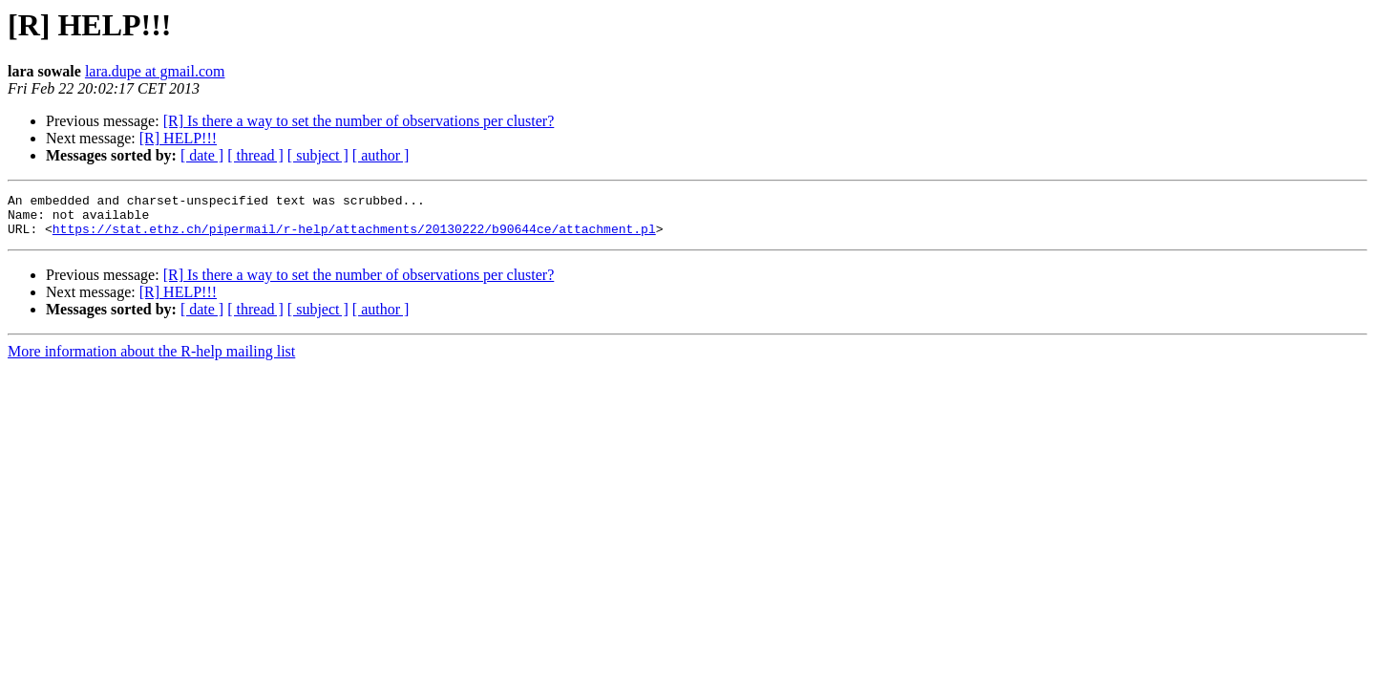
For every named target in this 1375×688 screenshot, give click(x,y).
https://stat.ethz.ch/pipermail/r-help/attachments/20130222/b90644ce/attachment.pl (354, 237)
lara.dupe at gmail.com (155, 71)
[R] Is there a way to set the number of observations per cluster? (359, 121)
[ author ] (381, 155)
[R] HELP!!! (178, 138)
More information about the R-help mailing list (151, 360)
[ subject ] (318, 155)
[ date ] (201, 155)
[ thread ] (255, 155)
